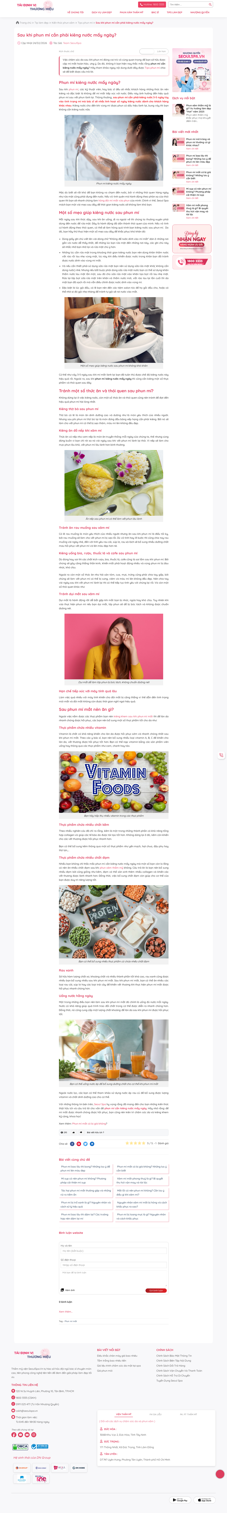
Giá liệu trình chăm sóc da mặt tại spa (119, 1365)
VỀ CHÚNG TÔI (75, 12)
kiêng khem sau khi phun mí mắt (133, 716)
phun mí (74, 89)
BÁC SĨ (155, 12)
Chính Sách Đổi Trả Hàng (170, 1365)
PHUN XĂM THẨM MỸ (131, 12)
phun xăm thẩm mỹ (111, 867)
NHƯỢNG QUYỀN (199, 12)
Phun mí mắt (71, 1321)
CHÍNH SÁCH (164, 1350)
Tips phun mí (85, 22)
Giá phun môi (104, 1370)
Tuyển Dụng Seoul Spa (169, 1380)
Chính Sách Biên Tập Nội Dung (173, 1360)
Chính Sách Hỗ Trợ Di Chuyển (173, 1375)
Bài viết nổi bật (108, 1350)
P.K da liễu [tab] (156, 1414)
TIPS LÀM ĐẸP (174, 12)
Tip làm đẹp (42, 22)
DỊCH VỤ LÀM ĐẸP (102, 12)
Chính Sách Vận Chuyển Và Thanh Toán (179, 1370)
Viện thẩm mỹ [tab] (123, 1414)
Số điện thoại (68, 1259)
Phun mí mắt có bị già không (89, 1123)
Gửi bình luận (156, 1290)
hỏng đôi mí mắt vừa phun (114, 200)
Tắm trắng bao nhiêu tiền (111, 1360)
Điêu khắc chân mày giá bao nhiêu (117, 1355)
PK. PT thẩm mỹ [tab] (188, 1414)
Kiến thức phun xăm (63, 22)
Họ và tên (66, 1245)
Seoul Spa (100, 1104)
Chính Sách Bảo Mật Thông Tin (174, 1355)
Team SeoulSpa (72, 43)
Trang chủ (25, 22)
